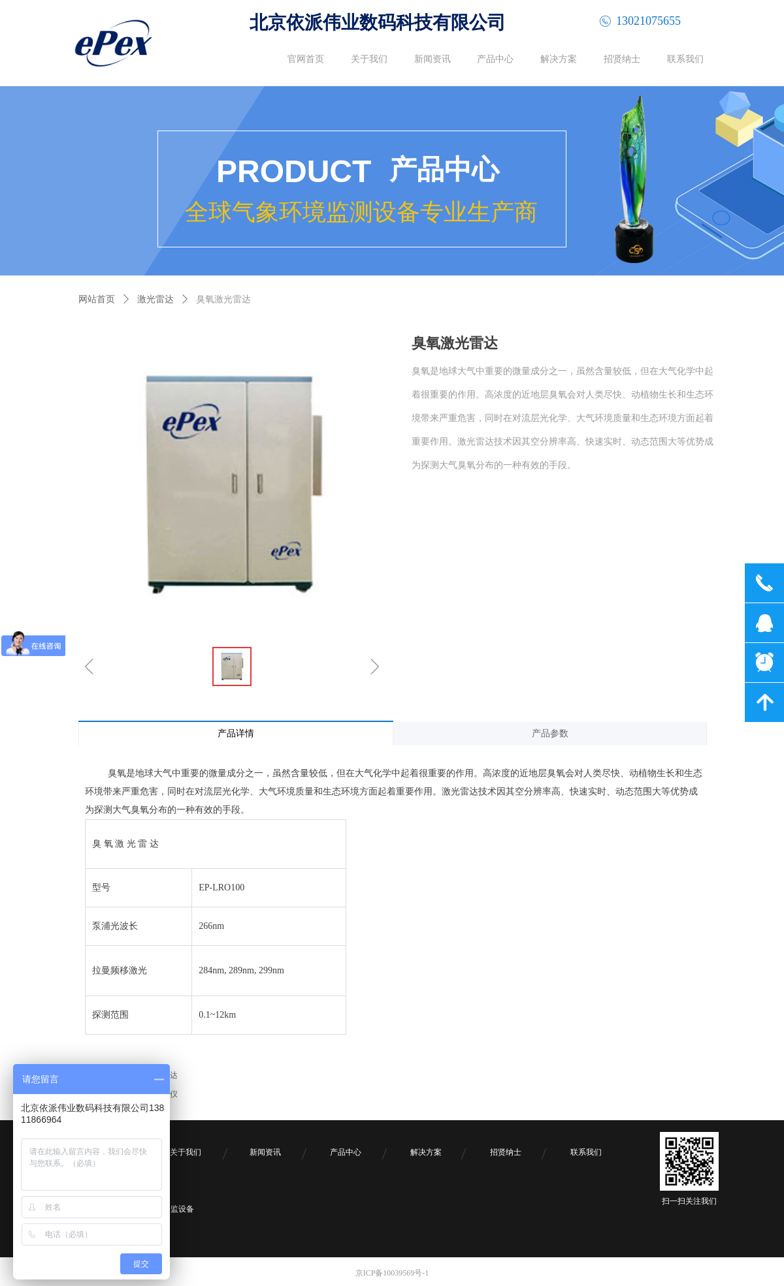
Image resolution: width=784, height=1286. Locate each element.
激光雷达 (155, 299)
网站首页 (96, 299)
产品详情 (236, 733)
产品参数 (550, 733)
